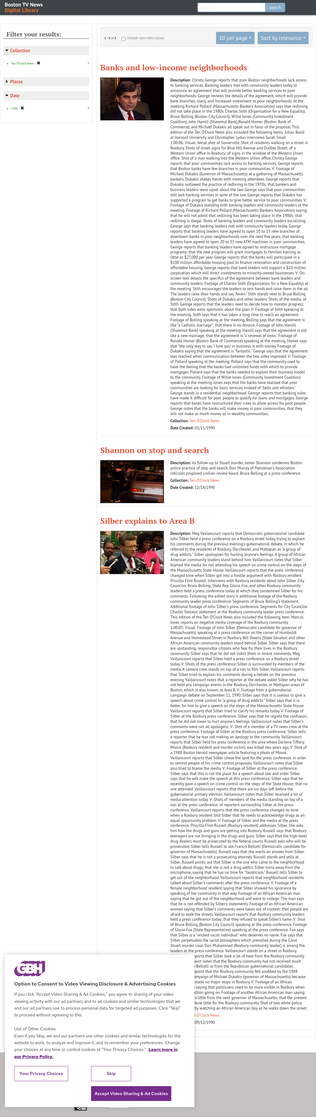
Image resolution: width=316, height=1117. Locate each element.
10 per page (233, 37)
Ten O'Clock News (205, 420)
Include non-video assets (145, 37)
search (275, 7)
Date (14, 95)
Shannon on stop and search (154, 450)
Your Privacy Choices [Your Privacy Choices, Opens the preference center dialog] (41, 1073)
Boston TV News (24, 7)
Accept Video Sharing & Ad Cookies (131, 1093)
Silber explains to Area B (147, 520)
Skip (111, 1073)
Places (16, 82)
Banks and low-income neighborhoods (173, 67)
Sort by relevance (281, 37)
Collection (20, 50)
